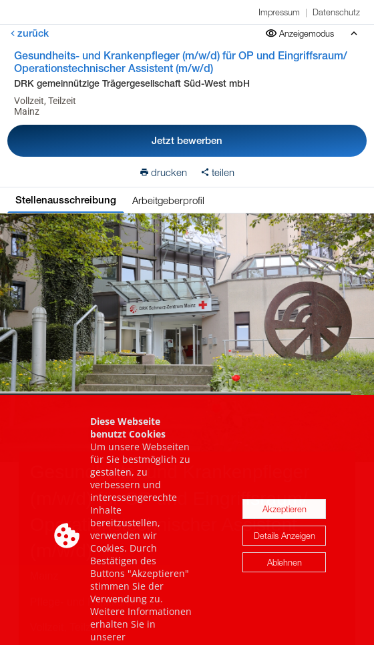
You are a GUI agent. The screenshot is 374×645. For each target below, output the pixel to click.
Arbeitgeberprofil (168, 200)
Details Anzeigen (284, 551)
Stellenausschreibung (65, 199)
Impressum (279, 12)
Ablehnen (284, 578)
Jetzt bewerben (187, 140)
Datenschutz (336, 12)
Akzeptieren (284, 525)
